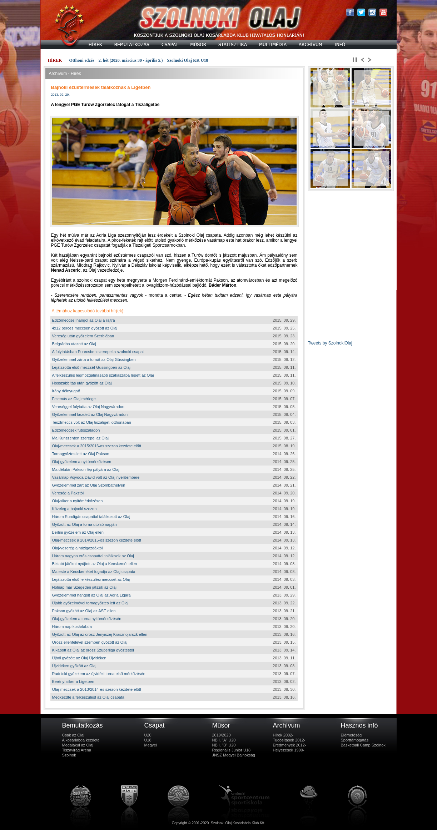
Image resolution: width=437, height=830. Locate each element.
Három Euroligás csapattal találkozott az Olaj (91, 516)
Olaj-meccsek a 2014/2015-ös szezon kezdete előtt (96, 540)
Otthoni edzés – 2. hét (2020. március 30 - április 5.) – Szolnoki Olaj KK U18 (138, 60)
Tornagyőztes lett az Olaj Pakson (80, 454)
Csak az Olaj (73, 735)
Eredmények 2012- (289, 745)
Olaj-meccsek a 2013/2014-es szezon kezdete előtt (96, 689)
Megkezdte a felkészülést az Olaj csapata (88, 697)
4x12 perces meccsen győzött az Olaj (85, 328)
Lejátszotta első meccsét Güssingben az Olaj (91, 367)
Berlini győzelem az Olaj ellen (78, 532)
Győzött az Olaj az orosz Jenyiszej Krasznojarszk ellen (100, 634)
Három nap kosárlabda (72, 626)
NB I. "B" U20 (224, 745)
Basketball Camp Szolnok (363, 745)
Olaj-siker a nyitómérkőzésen (77, 501)
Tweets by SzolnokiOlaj (330, 343)
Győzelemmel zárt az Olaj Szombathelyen (88, 485)
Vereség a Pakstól (68, 493)
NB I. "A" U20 (224, 740)
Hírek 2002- (283, 735)
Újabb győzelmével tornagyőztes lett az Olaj (90, 603)
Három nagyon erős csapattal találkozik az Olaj (93, 556)
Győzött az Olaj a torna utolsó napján (84, 524)
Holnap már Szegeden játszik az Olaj (84, 587)
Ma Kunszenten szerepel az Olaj (80, 438)
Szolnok (69, 755)
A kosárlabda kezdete (81, 740)
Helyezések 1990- (288, 750)
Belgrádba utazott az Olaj (74, 344)
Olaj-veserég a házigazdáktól (77, 548)
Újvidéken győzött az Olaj (74, 666)
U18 (148, 740)
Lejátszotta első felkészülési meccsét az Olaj (91, 579)
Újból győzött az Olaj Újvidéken (79, 658)
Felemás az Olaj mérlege (74, 399)
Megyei (150, 745)
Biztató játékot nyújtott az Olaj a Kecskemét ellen (94, 564)
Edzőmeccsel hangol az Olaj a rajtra (83, 320)
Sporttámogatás (355, 740)
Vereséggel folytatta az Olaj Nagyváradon (88, 406)
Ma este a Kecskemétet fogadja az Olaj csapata (93, 571)
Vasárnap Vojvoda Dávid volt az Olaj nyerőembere (96, 477)
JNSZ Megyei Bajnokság (233, 755)
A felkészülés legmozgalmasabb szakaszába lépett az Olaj (103, 375)
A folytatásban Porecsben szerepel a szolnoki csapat (98, 351)
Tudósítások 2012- (289, 740)
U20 (148, 735)
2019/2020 (221, 735)
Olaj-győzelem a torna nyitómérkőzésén (86, 619)
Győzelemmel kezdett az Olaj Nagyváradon (90, 414)
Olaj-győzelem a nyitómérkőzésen (81, 461)
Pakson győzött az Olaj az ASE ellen (84, 611)
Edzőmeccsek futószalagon (76, 430)
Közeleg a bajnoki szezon (74, 509)
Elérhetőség (351, 735)
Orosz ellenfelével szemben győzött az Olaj (90, 642)
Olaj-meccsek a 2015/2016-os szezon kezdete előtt (96, 446)
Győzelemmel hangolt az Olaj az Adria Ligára (91, 595)
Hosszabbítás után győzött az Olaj (82, 383)
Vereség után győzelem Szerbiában (83, 336)
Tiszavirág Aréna (76, 750)
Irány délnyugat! (66, 391)
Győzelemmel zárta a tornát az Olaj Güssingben (94, 359)
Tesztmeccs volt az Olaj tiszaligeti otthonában (91, 422)
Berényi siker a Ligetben (73, 681)
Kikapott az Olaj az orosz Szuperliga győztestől (93, 650)
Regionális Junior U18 (231, 750)
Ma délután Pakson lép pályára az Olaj (85, 469)
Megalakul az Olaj (77, 745)
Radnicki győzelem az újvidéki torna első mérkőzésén (98, 673)
